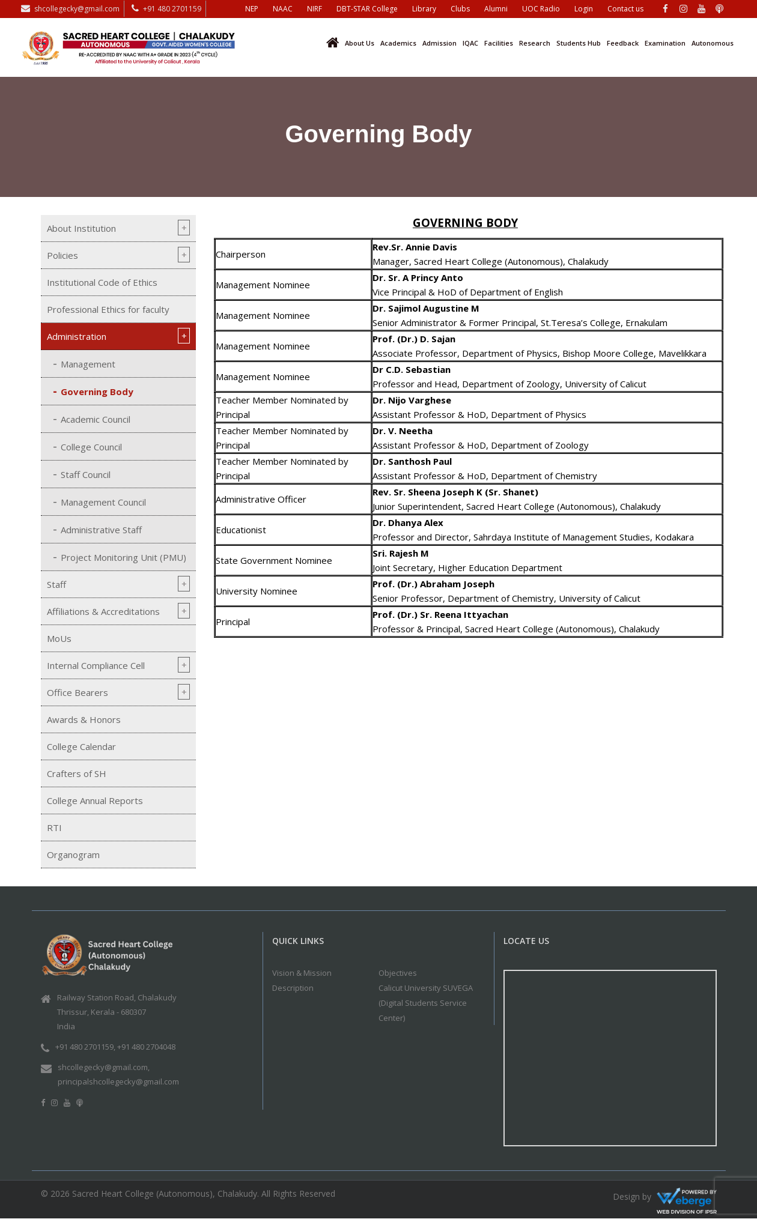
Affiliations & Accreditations (103, 611)
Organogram (73, 854)
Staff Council (86, 474)
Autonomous (713, 42)
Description (293, 987)
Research (534, 42)
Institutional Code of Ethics (102, 282)
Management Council (103, 502)
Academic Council (95, 419)
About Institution (81, 228)
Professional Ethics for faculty (108, 309)
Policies (62, 255)
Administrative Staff (101, 530)
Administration (76, 336)
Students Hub (578, 42)
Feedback (623, 42)
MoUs (59, 638)
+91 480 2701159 (172, 9)
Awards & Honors (84, 719)
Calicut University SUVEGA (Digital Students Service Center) (425, 1002)
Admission (439, 42)
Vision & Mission (302, 972)
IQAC (470, 42)
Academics (398, 42)
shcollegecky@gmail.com (77, 9)
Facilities (498, 42)
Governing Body (97, 392)
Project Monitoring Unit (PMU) (123, 557)
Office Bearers (77, 692)
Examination (665, 42)
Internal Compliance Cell (96, 665)
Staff (56, 584)
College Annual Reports (95, 800)
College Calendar (81, 746)
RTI (54, 827)
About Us (359, 42)
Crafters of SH (76, 773)
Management (88, 364)
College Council (91, 447)
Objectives (397, 972)
